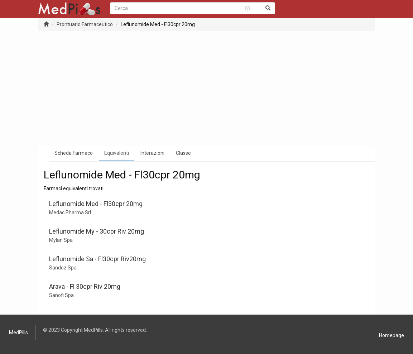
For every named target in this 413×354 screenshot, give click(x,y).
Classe (183, 153)
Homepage (391, 335)
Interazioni (152, 153)
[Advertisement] (206, 88)
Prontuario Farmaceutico (85, 24)
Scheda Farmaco (73, 153)
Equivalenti (116, 153)
